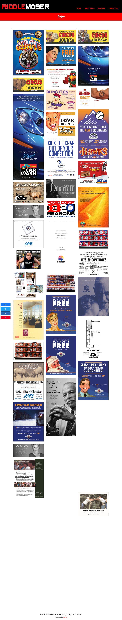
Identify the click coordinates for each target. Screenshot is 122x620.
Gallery (101, 8)
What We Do (90, 8)
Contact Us (113, 8)
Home (79, 8)
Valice (65, 617)
